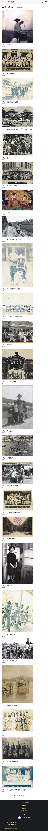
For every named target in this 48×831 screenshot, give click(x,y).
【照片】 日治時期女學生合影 (10, 102)
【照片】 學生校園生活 (8, 634)
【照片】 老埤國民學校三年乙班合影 (12, 512)
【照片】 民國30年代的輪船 (9, 705)
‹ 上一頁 (18, 795)
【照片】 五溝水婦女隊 (8, 73)
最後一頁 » (35, 795)
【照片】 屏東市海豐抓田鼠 (9, 661)
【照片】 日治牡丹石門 (8, 538)
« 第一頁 (13, 795)
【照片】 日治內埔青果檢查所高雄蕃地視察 (14, 790)
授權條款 (21, 802)
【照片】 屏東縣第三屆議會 (9, 186)
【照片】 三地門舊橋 (7, 431)
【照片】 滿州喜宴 (7, 344)
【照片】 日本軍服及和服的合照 (11, 289)
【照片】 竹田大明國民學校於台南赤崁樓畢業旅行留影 (17, 129)
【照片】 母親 (6, 44)
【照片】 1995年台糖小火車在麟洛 (11, 239)
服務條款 (27, 802)
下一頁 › (29, 795)
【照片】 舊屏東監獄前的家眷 (10, 485)
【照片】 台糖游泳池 (7, 458)
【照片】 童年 (6, 158)
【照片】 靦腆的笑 (7, 586)
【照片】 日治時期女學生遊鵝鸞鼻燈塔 (12, 317)
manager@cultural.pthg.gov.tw (12, 828)
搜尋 (43, 2)
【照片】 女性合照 (7, 733)
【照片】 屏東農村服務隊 (9, 381)
